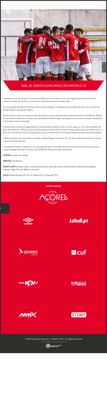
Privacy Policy (46, 341)
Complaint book (59, 341)
